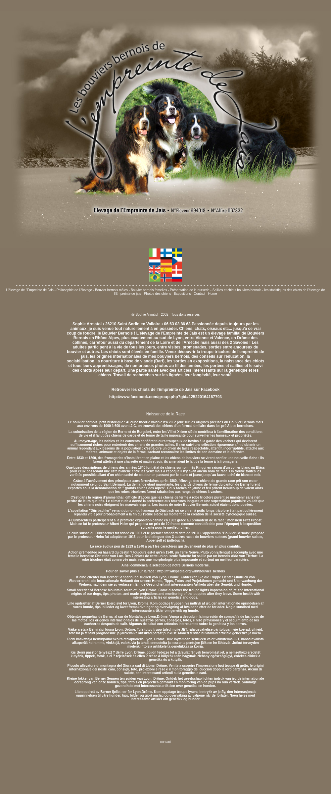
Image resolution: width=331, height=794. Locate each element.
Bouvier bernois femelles (149, 290)
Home (212, 293)
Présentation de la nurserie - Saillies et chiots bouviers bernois (216, 290)
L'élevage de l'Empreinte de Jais (30, 290)
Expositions (182, 293)
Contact (199, 293)
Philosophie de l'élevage (75, 290)
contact (165, 742)
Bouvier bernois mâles (111, 290)
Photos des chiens (157, 293)
